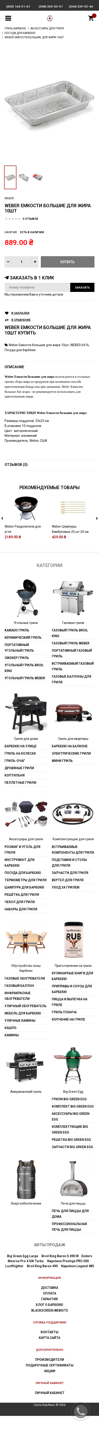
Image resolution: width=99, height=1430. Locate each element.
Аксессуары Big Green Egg (70, 1130)
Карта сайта (49, 1352)
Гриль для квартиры (73, 753)
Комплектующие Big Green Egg (70, 1143)
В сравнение (21, 320)
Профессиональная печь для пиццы (69, 1241)
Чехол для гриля (20, 916)
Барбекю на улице (20, 760)
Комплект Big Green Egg (73, 1120)
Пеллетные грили (20, 797)
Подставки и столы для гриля (69, 876)
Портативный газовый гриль (72, 667)
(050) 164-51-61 (18, 6)
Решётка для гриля (22, 909)
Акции (49, 1385)
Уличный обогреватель (26, 1020)
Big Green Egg (73, 1106)
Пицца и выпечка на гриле (69, 1016)
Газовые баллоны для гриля (71, 693)
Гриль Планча (64, 1026)
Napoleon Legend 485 (77, 1280)
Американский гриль (26, 1106)
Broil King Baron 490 (42, 1280)
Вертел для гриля (67, 894)
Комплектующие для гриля (73, 853)
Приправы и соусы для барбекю (72, 1003)
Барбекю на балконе (70, 760)
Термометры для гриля (26, 894)
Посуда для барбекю (20, 350)
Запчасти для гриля (70, 887)
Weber (9, 198)
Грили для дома (26, 753)
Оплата (49, 1307)
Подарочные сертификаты (49, 1379)
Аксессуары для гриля (26, 853)
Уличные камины (20, 1035)
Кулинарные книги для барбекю (72, 990)
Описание (14, 367)
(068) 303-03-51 (51, 6)
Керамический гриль (23, 652)
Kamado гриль (17, 644)
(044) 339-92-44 (81, 6)
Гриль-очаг (15, 775)
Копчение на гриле (68, 1034)
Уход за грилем (65, 901)
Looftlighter (14, 1280)
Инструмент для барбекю (19, 876)
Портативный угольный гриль (19, 661)
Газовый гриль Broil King (70, 647)
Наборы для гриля (21, 923)
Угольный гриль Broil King (24, 682)
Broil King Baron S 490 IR (60, 1270)
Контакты (49, 1346)
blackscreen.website (49, 1324)
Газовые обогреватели (25, 992)
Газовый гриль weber (70, 657)
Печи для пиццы (73, 1217)
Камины (12, 1049)
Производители (49, 1374)
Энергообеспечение (25, 1217)
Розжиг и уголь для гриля (22, 863)
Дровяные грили (19, 782)
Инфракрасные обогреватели (18, 1010)
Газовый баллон (19, 1000)
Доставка (49, 1302)
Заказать (82, 287)
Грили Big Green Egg (69, 1113)
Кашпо (10, 1042)
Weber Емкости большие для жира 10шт (39, 345)
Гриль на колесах (20, 768)
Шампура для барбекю (24, 901)
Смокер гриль (17, 672)
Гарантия (49, 1313)
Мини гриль (62, 775)
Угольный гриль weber (25, 692)
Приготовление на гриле (73, 980)
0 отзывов (30, 218)
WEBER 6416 (79, 345)
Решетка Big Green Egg (71, 1154)
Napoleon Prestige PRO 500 (68, 1275)
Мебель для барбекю (23, 1027)
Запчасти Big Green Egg (72, 1161)
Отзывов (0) (16, 464)
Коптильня (15, 790)
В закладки (20, 313)
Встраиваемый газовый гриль (73, 680)
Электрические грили (71, 768)
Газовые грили (73, 637)
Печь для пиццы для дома (70, 1228)
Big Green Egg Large (22, 1270)
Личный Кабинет (50, 1407)
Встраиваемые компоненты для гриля (73, 863)
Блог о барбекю (49, 1319)
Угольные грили (26, 637)
